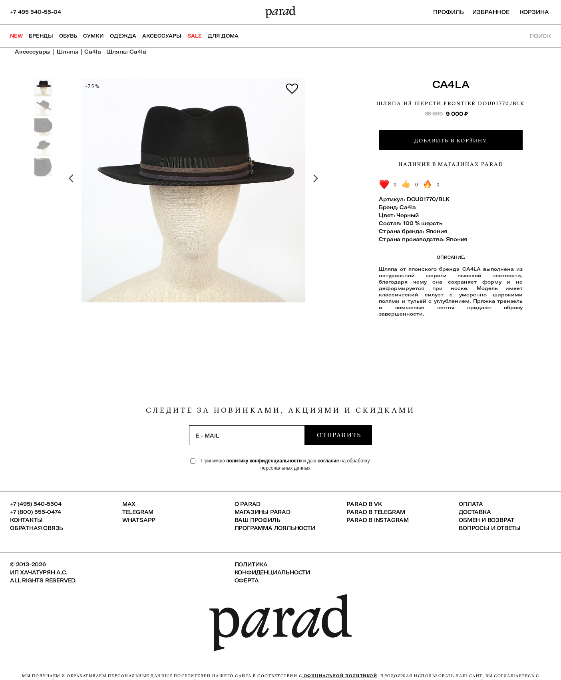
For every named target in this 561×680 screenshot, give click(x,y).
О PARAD (248, 504)
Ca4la (450, 84)
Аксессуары (161, 36)
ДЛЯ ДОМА (223, 36)
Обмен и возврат (486, 520)
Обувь (68, 36)
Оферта (247, 580)
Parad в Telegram (375, 512)
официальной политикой (339, 675)
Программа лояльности (275, 528)
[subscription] (247, 435)
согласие (328, 461)
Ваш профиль (257, 520)
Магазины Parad (262, 512)
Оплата (471, 504)
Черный (407, 215)
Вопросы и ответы (490, 528)
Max (128, 504)
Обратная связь (36, 528)
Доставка (475, 512)
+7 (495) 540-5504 (36, 504)
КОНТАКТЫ (26, 520)
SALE (194, 36)
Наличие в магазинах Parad (450, 164)
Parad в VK (364, 504)
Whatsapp (138, 520)
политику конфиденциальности (264, 461)
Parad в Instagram (377, 520)
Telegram (137, 512)
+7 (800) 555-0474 (35, 512)
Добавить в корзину (450, 140)
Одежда (123, 36)
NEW (16, 36)
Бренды (41, 36)
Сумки (93, 36)
